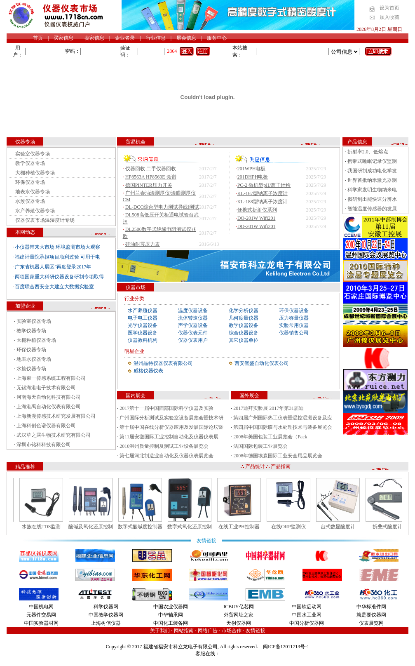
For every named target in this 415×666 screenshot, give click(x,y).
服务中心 (217, 38)
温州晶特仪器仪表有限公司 (163, 363)
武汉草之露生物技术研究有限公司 (53, 435)
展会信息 (186, 38)
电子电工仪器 (142, 318)
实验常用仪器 (294, 325)
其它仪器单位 (243, 340)
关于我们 (160, 630)
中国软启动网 (306, 607)
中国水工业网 (306, 615)
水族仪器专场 (30, 201)
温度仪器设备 (193, 310)
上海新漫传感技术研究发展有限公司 (56, 416)
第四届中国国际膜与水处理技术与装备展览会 (282, 427)
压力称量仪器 (294, 318)
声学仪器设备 (193, 325)
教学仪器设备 (243, 325)
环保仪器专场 (30, 182)
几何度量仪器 (243, 318)
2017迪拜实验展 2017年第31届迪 (268, 408)
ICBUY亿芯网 (238, 607)
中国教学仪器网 (106, 615)
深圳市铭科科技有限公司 (43, 444)
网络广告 (208, 630)
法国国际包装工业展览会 (260, 446)
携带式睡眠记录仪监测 (372, 161)
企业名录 (125, 38)
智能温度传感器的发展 (372, 209)
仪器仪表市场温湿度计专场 (45, 220)
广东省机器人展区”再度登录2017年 (53, 267)
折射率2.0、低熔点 (367, 152)
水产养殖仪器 (142, 310)
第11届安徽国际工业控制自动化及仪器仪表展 (169, 437)
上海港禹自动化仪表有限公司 (48, 406)
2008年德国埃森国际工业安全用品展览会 (277, 456)
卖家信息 (94, 38)
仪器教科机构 (142, 340)
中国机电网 (41, 607)
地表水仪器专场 (32, 192)
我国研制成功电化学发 (372, 171)
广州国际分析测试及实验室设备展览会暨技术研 (171, 418)
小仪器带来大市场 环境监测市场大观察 (57, 247)
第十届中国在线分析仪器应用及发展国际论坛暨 (171, 427)
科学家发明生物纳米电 (372, 190)
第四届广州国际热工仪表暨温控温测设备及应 (282, 418)
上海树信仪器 (106, 623)
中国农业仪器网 (170, 607)
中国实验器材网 (41, 623)
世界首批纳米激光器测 (372, 180)
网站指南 (184, 630)
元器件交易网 (41, 615)
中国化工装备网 (170, 623)
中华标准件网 (371, 607)
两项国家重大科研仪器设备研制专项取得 (59, 277)
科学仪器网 (106, 607)
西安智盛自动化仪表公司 (261, 363)
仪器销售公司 (294, 333)
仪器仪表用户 (193, 340)
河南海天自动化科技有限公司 (48, 397)
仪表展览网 (371, 623)
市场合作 (231, 630)
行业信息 (156, 38)
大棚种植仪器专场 (35, 173)
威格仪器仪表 (148, 371)
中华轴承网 (170, 615)
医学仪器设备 (142, 333)
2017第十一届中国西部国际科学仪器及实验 (166, 408)
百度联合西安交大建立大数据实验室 (54, 286)
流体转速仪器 (193, 318)
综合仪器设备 (243, 333)
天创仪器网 (238, 623)
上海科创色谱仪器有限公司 (46, 425)
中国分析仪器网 (306, 623)
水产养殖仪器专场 (35, 211)
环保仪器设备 (294, 310)
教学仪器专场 (30, 163)
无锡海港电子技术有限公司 (46, 388)
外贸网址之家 (238, 615)
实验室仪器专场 (32, 154)
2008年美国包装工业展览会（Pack (270, 437)
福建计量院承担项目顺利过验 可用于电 (57, 257)
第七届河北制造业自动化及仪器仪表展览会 (166, 456)
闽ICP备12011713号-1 (286, 647)
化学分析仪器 (243, 310)
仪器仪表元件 (193, 333)
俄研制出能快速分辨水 (372, 199)
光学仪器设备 (142, 325)
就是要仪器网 (371, 615)
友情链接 (255, 630)
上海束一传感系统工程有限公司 (51, 378)
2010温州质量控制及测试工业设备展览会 (164, 446)
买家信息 (63, 38)
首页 (38, 38)
